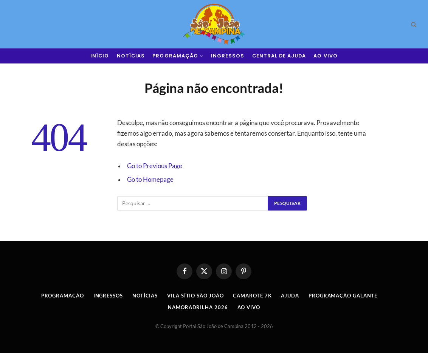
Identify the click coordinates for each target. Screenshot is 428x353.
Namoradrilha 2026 (198, 307)
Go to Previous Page (154, 166)
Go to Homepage (150, 179)
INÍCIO (99, 56)
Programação (62, 296)
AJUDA (290, 296)
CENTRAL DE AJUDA (279, 56)
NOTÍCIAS (131, 56)
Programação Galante (343, 296)
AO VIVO (325, 56)
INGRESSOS (227, 56)
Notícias (145, 296)
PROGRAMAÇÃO (175, 56)
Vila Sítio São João (195, 296)
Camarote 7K (252, 296)
